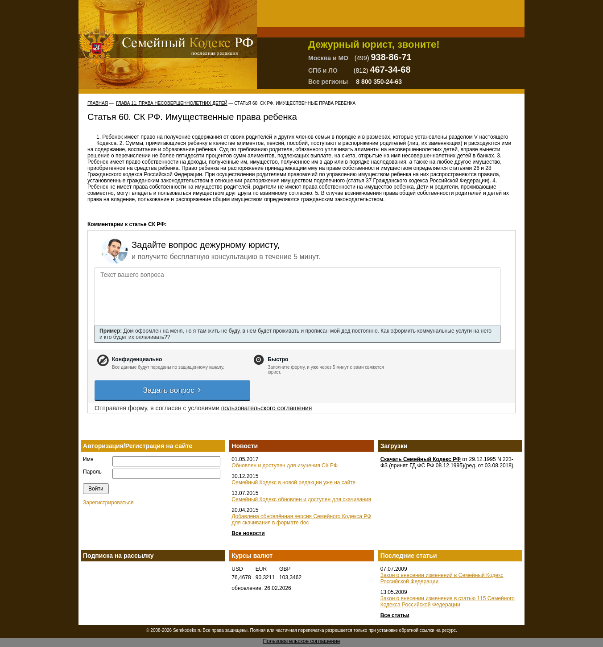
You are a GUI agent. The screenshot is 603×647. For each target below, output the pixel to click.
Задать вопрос (172, 390)
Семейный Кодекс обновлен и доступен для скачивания (301, 499)
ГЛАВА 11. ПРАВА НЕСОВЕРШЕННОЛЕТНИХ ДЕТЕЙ (171, 103)
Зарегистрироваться (108, 502)
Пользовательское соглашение (301, 641)
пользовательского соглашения (266, 408)
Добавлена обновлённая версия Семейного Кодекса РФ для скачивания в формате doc (301, 519)
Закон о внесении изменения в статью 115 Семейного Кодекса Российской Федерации (447, 601)
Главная (97, 103)
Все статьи (394, 615)
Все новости (247, 533)
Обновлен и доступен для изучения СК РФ (284, 465)
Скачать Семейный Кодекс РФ (420, 459)
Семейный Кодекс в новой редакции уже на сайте (293, 482)
